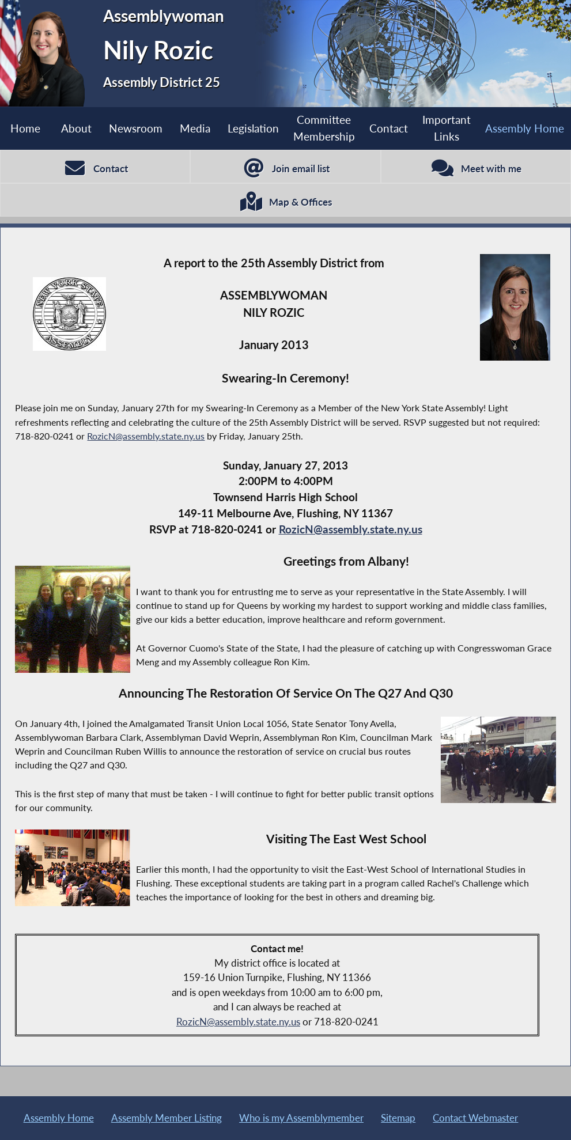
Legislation (253, 128)
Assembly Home (524, 128)
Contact (388, 128)
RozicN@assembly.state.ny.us (146, 435)
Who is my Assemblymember (301, 1118)
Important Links (446, 128)
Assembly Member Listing (166, 1118)
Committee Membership (324, 128)
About (76, 128)
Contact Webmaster (475, 1118)
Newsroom (135, 128)
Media (195, 128)
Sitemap (398, 1118)
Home (25, 128)
